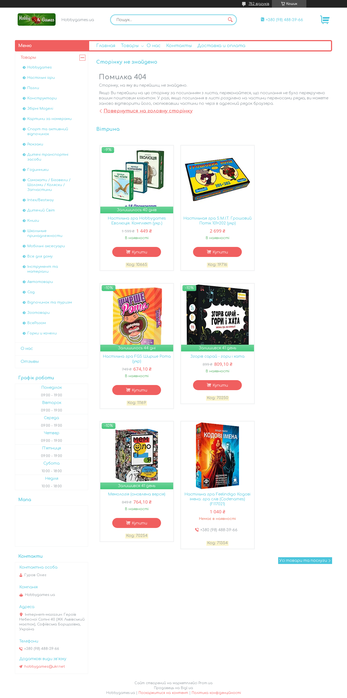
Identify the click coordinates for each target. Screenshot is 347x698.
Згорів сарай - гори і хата (135, 357)
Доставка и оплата (221, 45)
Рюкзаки (35, 144)
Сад (31, 292)
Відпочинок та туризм (49, 302)
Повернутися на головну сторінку (148, 110)
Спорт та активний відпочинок (47, 131)
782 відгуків (259, 4)
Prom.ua (205, 683)
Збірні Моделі (40, 108)
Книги (33, 221)
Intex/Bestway (40, 200)
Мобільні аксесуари (46, 246)
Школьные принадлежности (44, 233)
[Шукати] (230, 19)
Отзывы (30, 361)
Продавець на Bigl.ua (173, 688)
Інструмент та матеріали (42, 269)
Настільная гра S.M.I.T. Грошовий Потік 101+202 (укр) (214, 221)
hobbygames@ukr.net (44, 666)
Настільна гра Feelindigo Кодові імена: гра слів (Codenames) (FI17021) (293, 362)
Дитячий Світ (41, 210)
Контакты (179, 45)
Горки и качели (42, 333)
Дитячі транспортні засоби (47, 157)
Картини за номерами (49, 119)
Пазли (33, 88)
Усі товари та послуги (303, 424)
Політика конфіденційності (216, 693)
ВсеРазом (36, 323)
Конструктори (42, 98)
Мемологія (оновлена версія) (214, 357)
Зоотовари (38, 313)
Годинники (38, 170)
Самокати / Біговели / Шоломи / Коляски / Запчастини (48, 185)
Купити (138, 252)
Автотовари (40, 282)
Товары (130, 45)
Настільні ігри (41, 78)
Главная (105, 45)
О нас (153, 45)
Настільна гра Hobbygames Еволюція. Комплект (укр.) (135, 221)
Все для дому (40, 256)
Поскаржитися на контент (163, 693)
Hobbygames (39, 67)
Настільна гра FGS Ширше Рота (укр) (292, 221)
